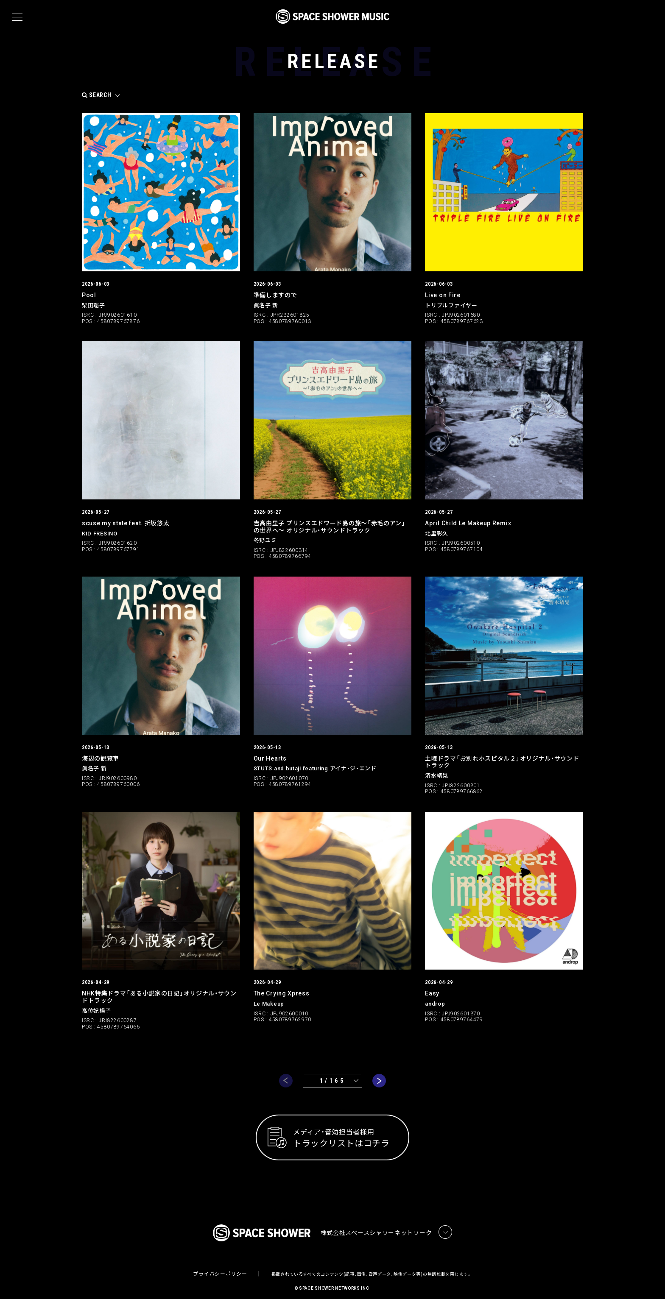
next (379, 1072)
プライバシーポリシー (220, 1267)
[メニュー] (17, 17)
